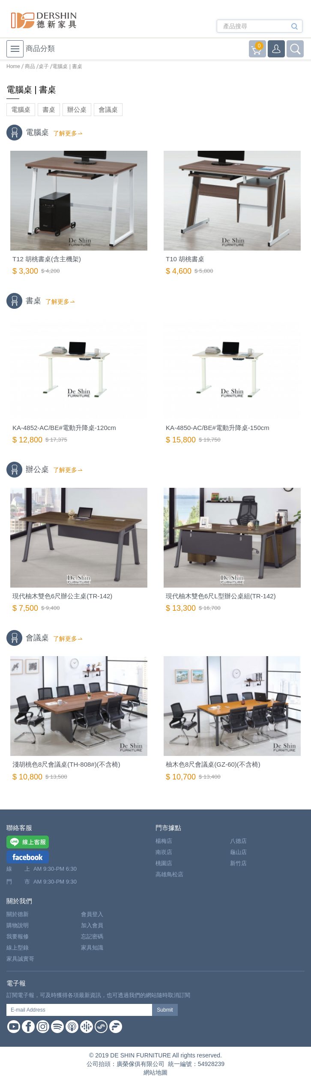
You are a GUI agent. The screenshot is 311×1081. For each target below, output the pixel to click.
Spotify (57, 1026)
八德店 (238, 841)
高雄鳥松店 (169, 874)
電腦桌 (20, 109)
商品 (30, 66)
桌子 (44, 66)
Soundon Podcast (101, 1026)
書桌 (48, 109)
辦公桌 (77, 109)
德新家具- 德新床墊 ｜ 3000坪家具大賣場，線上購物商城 (44, 20)
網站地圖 (155, 1072)
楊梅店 (164, 841)
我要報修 (17, 936)
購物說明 (17, 925)
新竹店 (238, 863)
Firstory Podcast (115, 1026)
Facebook (28, 1026)
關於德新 (17, 914)
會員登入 (92, 914)
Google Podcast (86, 1026)
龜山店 (238, 852)
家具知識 (92, 947)
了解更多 (65, 133)
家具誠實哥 (20, 959)
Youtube (13, 1026)
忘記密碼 (92, 936)
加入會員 (92, 925)
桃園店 (164, 863)
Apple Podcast (72, 1026)
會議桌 (108, 109)
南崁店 (164, 852)
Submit (165, 1010)
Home (13, 66)
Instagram (42, 1026)
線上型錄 (17, 947)
